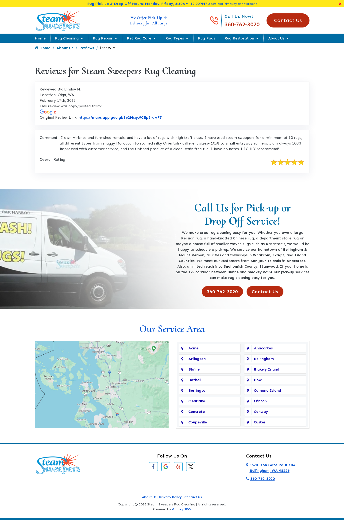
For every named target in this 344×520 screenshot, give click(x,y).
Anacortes (263, 348)
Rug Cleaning (67, 38)
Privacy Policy (170, 497)
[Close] (340, 3)
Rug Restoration (239, 38)
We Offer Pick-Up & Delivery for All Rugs (148, 20)
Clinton (260, 401)
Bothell (194, 380)
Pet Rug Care (139, 38)
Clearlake (196, 401)
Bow (258, 380)
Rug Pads (206, 38)
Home (40, 38)
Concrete (196, 411)
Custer (260, 422)
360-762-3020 (242, 24)
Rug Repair (103, 38)
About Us (276, 38)
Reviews (86, 48)
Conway (261, 411)
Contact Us (288, 20)
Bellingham (264, 358)
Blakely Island (266, 369)
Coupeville (197, 422)
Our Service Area (172, 329)
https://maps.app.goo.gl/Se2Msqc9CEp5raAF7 (120, 117)
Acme (193, 348)
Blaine (194, 369)
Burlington (198, 390)
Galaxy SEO (181, 509)
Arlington (197, 358)
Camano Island (267, 390)
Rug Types (174, 38)
